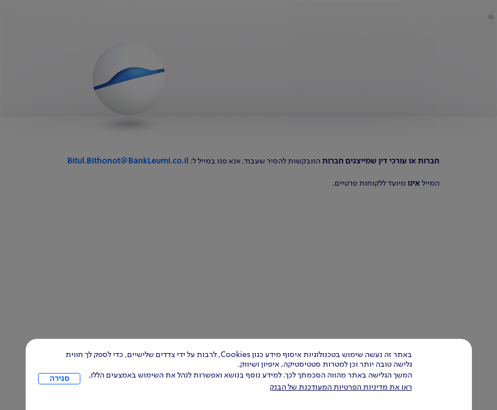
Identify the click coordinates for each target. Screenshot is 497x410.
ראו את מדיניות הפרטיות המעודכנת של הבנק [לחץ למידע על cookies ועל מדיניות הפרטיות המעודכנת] (341, 387)
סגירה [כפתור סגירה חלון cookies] (60, 379)
